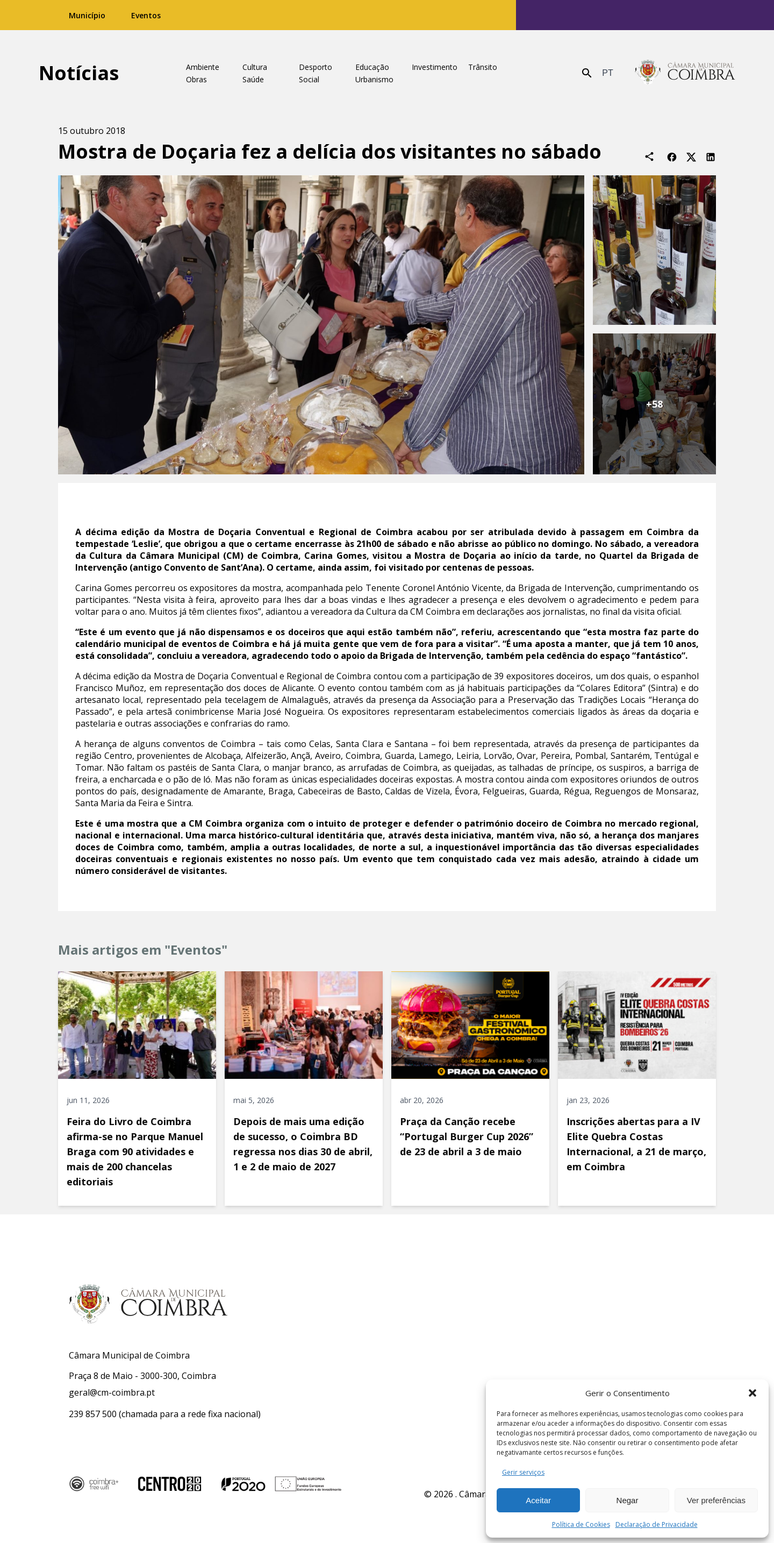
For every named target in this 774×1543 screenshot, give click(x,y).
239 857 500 (93, 1414)
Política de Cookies (581, 1524)
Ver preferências (716, 1500)
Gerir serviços (523, 1472)
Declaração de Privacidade (656, 1524)
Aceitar (538, 1500)
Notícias (79, 73)
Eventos (146, 15)
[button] (752, 1393)
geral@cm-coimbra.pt (112, 1392)
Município (87, 15)
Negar (628, 1500)
